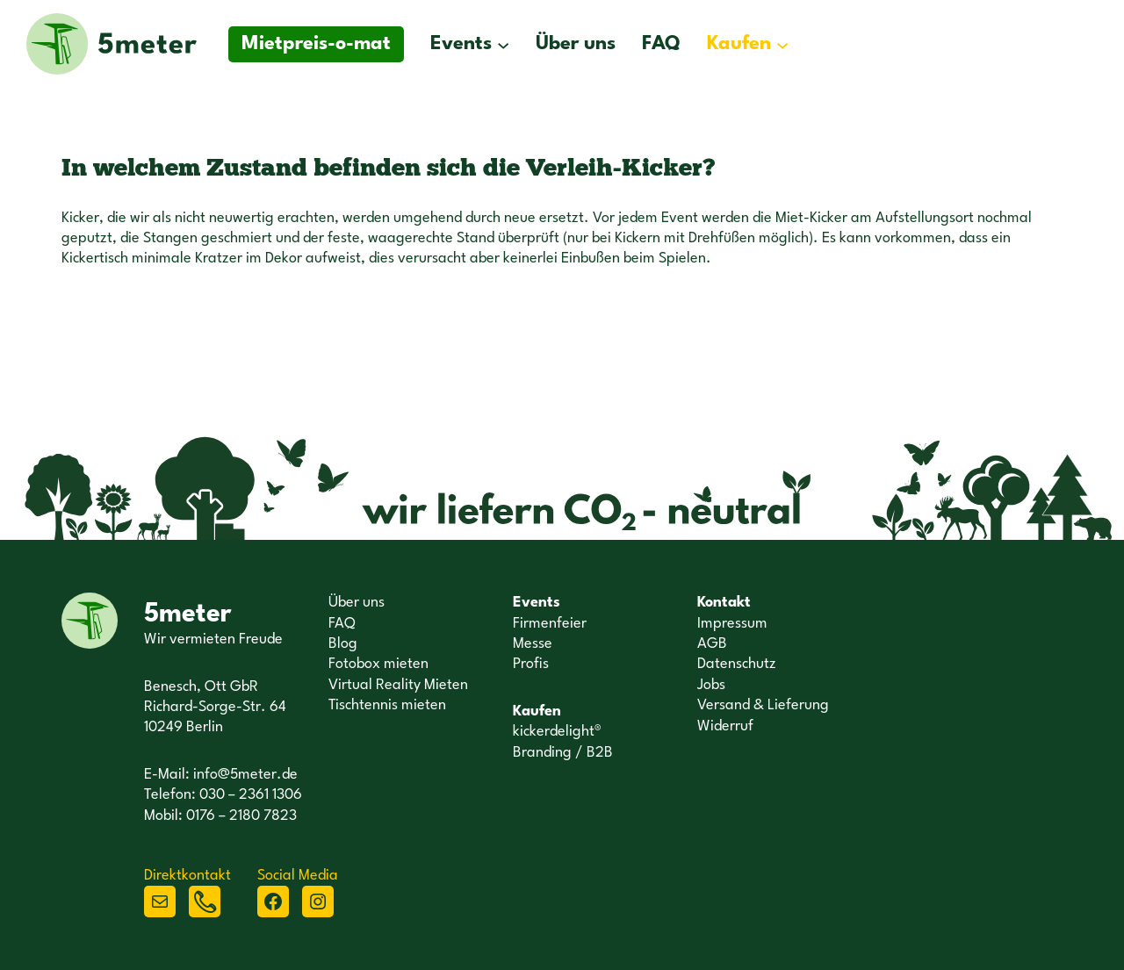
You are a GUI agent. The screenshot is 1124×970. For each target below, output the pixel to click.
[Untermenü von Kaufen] (782, 44)
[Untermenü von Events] (503, 44)
